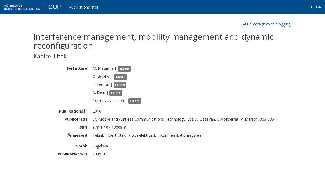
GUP (54, 6)
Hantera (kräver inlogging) (267, 24)
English (316, 7)
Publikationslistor (83, 7)
